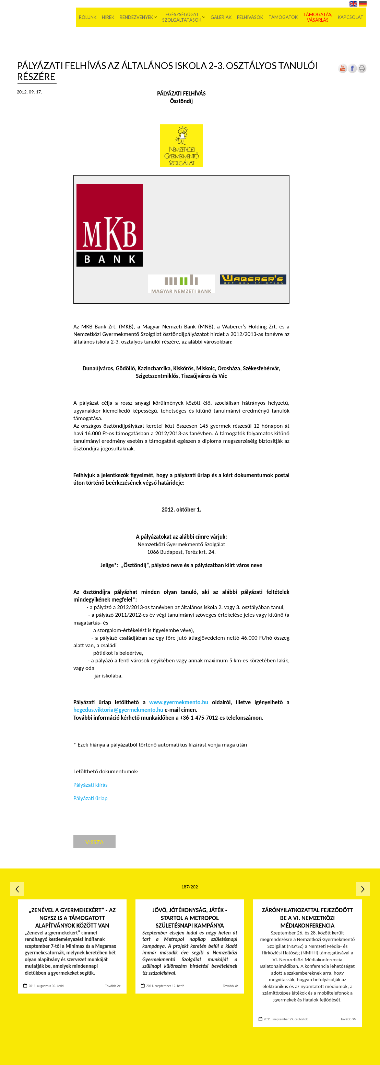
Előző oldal (17, 889)
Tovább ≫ (113, 986)
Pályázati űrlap (90, 798)
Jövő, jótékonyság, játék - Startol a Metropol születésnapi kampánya (190, 917)
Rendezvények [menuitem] (136, 17)
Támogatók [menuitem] (283, 17)
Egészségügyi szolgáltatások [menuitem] (182, 17)
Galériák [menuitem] (221, 17)
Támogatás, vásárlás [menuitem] (318, 17)
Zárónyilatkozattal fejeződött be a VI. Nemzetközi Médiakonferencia (307, 917)
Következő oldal (363, 889)
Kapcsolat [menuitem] (351, 17)
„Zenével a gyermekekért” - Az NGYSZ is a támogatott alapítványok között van (72, 917)
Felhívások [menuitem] (250, 17)
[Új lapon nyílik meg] (352, 72)
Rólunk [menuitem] (88, 17)
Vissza (94, 842)
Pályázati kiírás (90, 784)
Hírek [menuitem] (108, 17)
